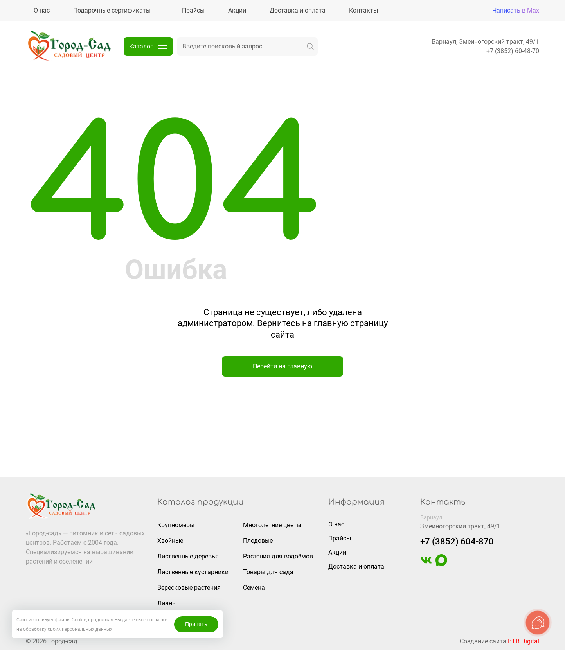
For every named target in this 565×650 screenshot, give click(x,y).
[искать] (310, 46)
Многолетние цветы (272, 525)
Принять (196, 624)
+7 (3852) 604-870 (457, 541)
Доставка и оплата (356, 566)
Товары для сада (268, 572)
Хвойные (170, 540)
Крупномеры (175, 525)
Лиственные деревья (188, 556)
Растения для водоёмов (278, 556)
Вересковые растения (189, 587)
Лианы (167, 603)
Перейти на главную (282, 366)
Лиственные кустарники (193, 572)
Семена (254, 587)
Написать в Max (515, 10)
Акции (337, 552)
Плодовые (258, 540)
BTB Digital (523, 641)
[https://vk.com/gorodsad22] (426, 563)
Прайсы (339, 538)
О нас (336, 524)
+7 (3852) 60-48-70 (512, 51)
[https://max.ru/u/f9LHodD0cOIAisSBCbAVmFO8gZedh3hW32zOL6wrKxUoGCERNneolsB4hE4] (441, 563)
